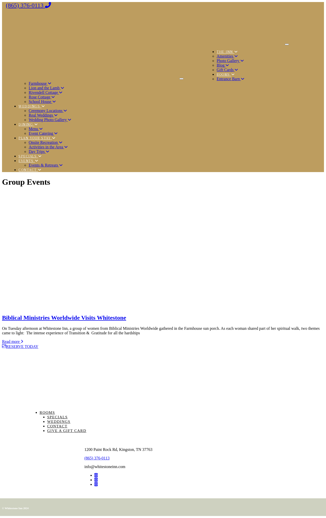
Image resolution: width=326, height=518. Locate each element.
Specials (57, 417)
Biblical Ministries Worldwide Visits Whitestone (64, 317)
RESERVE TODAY (20, 346)
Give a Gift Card (66, 431)
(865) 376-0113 (96, 458)
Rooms (47, 413)
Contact (57, 426)
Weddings (59, 422)
